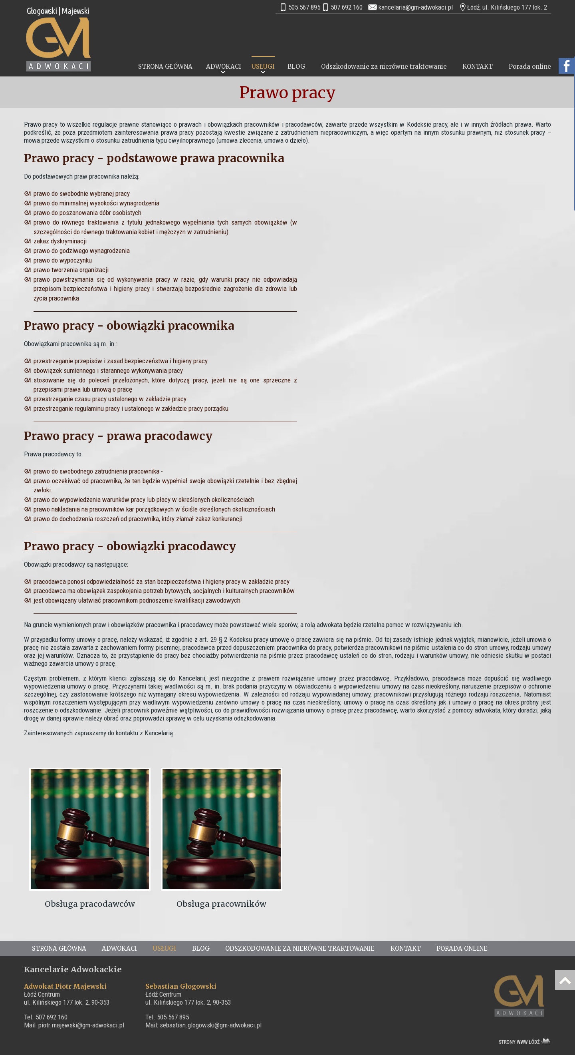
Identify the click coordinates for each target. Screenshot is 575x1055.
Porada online (530, 66)
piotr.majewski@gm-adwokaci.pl (81, 1025)
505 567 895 (304, 7)
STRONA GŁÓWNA (165, 66)
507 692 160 (347, 7)
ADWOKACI (223, 66)
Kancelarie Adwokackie (73, 969)
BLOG (296, 66)
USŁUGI (263, 66)
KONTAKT (477, 66)
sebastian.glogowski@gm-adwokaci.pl (211, 1025)
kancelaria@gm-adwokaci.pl (416, 7)
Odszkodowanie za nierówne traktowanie (384, 66)
